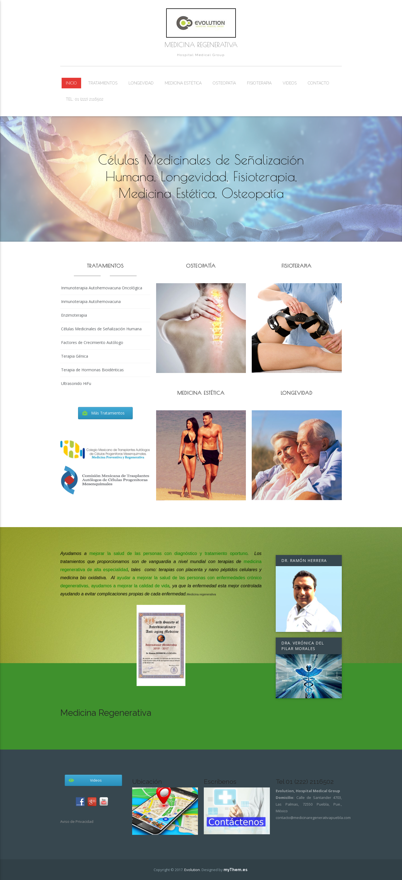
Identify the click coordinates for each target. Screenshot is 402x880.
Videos (290, 83)
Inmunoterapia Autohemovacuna (91, 301)
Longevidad (141, 83)
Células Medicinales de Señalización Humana (101, 328)
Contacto (318, 83)
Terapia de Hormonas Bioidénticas (92, 369)
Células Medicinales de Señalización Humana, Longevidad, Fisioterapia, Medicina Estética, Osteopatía (201, 176)
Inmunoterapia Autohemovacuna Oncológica (101, 287)
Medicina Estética (183, 83)
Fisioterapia (259, 83)
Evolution (192, 869)
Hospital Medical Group (201, 55)
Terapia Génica (74, 356)
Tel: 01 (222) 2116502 (84, 99)
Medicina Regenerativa (201, 45)
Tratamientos (102, 83)
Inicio (71, 83)
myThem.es (235, 869)
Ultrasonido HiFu (76, 383)
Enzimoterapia (74, 315)
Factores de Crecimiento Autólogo (92, 342)
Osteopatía (224, 83)
